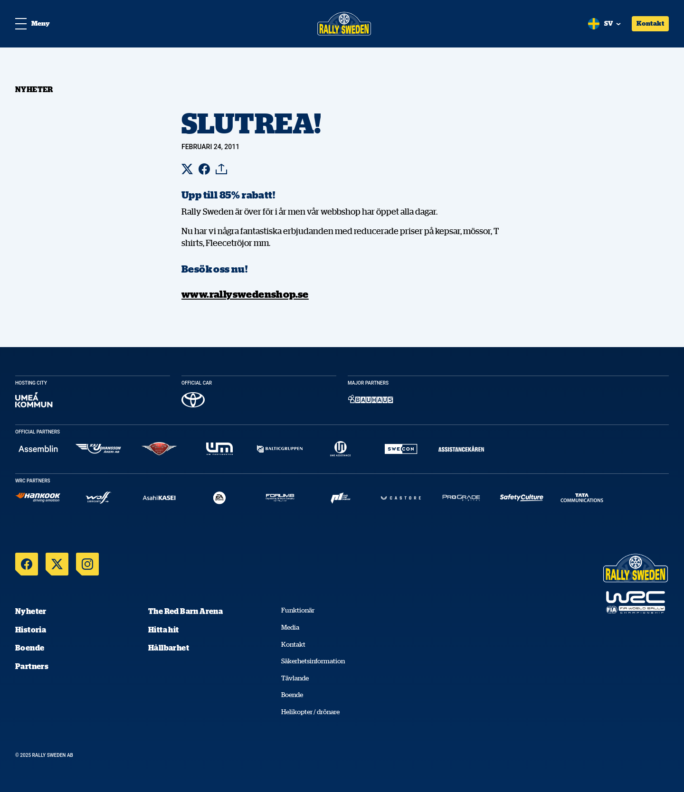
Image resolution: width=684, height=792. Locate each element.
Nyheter (31, 611)
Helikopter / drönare (310, 712)
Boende (29, 647)
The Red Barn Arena (185, 611)
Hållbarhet (168, 647)
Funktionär (297, 610)
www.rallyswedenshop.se (245, 294)
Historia (30, 629)
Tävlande (295, 678)
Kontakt (650, 23)
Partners (31, 666)
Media (290, 627)
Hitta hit (163, 629)
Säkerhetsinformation (313, 661)
